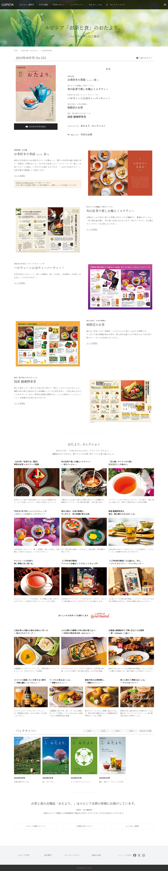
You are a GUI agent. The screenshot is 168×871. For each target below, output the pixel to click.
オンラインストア (72, 855)
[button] (165, 4)
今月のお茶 (79, 134)
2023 (131, 730)
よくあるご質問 (132, 826)
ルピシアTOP (23, 855)
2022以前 (145, 730)
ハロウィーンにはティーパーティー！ (109, 97)
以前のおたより (144, 57)
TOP (15, 50)
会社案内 (48, 855)
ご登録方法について (84, 826)
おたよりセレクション (86, 125)
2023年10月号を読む (36, 126)
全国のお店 (96, 855)
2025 (103, 730)
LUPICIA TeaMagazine (25, 182)
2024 (117, 730)
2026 (89, 730)
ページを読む (19, 175)
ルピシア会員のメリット (36, 826)
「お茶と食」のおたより (29, 50)
